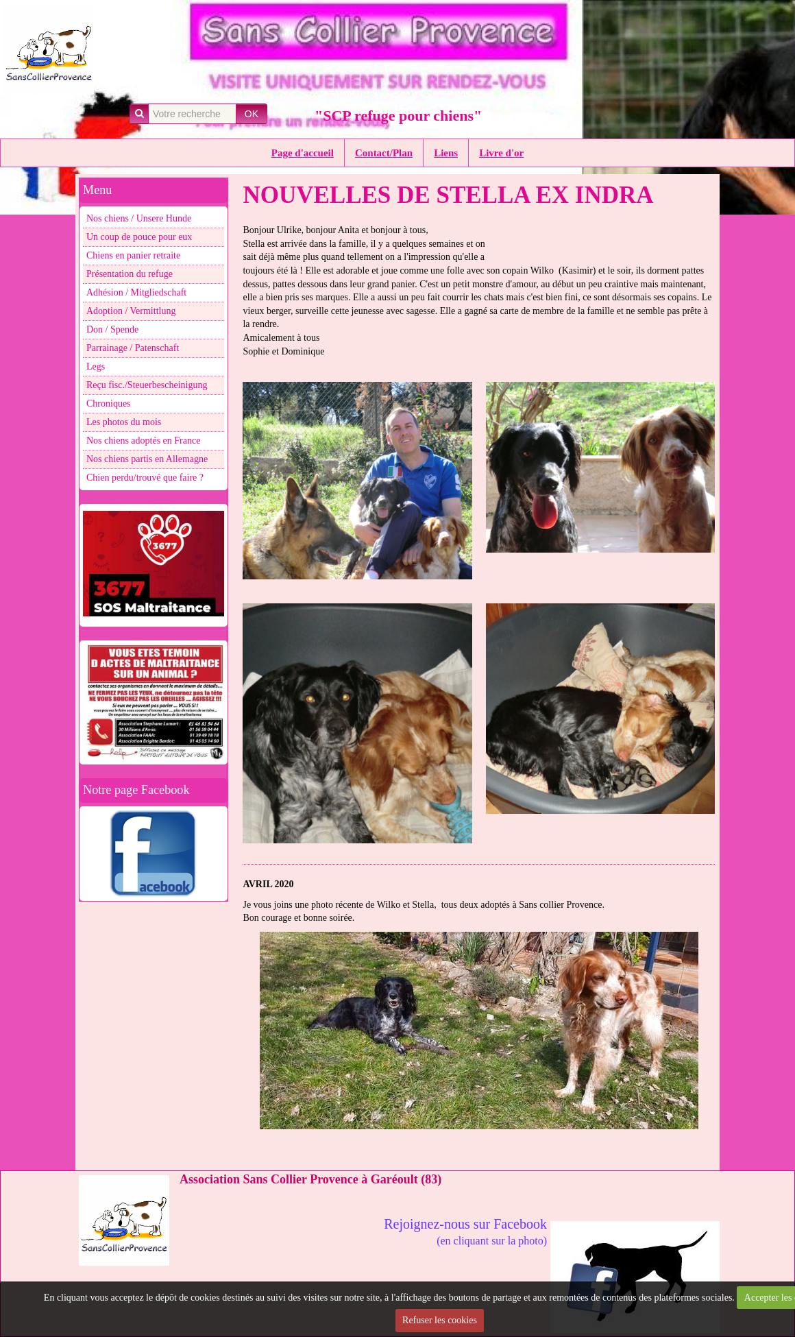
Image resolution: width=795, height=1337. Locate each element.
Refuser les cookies (439, 1320)
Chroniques (108, 403)
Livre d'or (501, 152)
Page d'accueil (302, 152)
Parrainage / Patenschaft (132, 348)
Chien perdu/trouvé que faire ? (145, 477)
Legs (95, 366)
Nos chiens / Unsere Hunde (138, 218)
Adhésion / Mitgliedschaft (136, 292)
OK (251, 113)
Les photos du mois (123, 422)
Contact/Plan (384, 152)
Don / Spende (112, 329)
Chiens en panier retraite (133, 255)
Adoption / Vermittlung (130, 311)
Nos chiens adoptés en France (143, 440)
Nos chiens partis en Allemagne (147, 459)
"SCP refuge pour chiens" (398, 115)
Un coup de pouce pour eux (139, 237)
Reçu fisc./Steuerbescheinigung (147, 385)
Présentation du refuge (129, 274)
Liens (446, 152)
